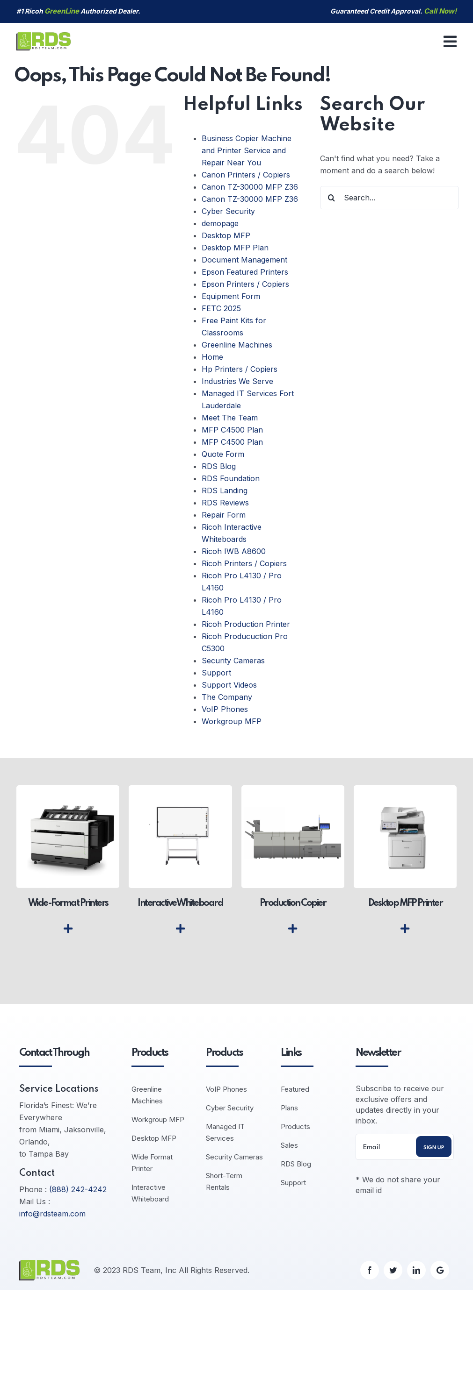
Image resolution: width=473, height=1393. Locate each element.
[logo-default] (43, 36)
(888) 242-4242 (78, 1189)
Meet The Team (230, 417)
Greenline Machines (237, 344)
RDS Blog (219, 466)
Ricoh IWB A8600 (234, 551)
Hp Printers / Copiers (239, 369)
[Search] (331, 197)
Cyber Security (228, 211)
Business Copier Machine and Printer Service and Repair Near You (246, 150)
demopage (220, 223)
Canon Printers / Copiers (246, 174)
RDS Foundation (231, 478)
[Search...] (389, 197)
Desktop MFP (226, 235)
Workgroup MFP (232, 721)
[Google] (439, 1270)
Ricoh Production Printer (246, 624)
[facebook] (369, 1270)
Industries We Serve (237, 381)
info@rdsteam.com (52, 1213)
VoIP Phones (225, 709)
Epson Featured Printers (245, 272)
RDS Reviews (225, 502)
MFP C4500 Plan (232, 429)
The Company (227, 697)
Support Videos (229, 684)
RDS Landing (224, 490)
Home (212, 357)
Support (216, 672)
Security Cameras (233, 660)
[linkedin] (416, 1270)
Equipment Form (231, 296)
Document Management (244, 259)
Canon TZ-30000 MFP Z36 (250, 187)
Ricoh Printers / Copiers (244, 563)
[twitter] (393, 1270)
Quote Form (223, 454)
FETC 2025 (221, 308)
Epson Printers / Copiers (245, 284)
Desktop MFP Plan (235, 247)
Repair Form (224, 514)
